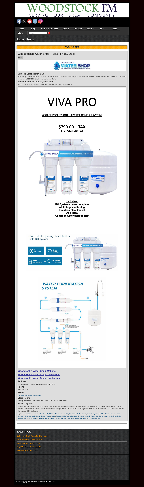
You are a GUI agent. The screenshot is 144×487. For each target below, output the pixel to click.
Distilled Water (104, 414)
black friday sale (92, 414)
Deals (20, 57)
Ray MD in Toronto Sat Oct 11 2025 (29, 447)
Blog (33, 29)
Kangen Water (45, 416)
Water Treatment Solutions (65, 418)
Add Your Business (49, 29)
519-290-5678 (43, 414)
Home (21, 29)
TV (101, 29)
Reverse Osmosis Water (86, 416)
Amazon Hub (63, 414)
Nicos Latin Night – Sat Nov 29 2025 (29, 440)
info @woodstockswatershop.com (29, 395)
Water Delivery (50, 418)
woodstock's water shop (91, 418)
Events (66, 29)
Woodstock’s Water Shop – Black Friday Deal (46, 53)
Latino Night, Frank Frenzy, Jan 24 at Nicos (32, 436)
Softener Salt (22, 418)
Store (20, 33)
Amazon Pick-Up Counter (77, 414)
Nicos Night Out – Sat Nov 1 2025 (28, 443)
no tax (53, 416)
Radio (89, 29)
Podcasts (78, 29)
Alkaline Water (54, 414)
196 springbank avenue (30, 414)
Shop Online (117, 416)
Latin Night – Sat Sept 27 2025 (27, 450)
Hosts (114, 29)
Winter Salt (79, 418)
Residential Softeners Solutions (67, 416)
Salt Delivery (100, 416)
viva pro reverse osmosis (35, 418)
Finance (112, 414)
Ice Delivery (36, 416)
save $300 (108, 416)
